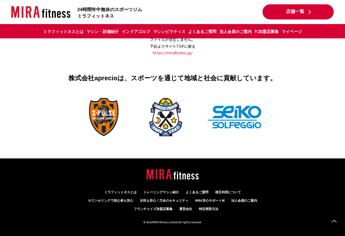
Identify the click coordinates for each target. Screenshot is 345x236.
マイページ (292, 31)
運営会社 (185, 209)
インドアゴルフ (136, 31)
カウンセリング (110, 200)
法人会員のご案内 (235, 31)
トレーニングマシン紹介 (161, 192)
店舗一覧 (295, 11)
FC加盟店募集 (267, 31)
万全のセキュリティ (164, 200)
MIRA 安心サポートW (210, 200)
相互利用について (228, 192)
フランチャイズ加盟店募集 (153, 209)
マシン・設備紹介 (103, 31)
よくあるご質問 (202, 31)
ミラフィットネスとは (63, 31)
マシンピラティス (169, 31)
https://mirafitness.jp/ (172, 52)
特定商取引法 (208, 209)
